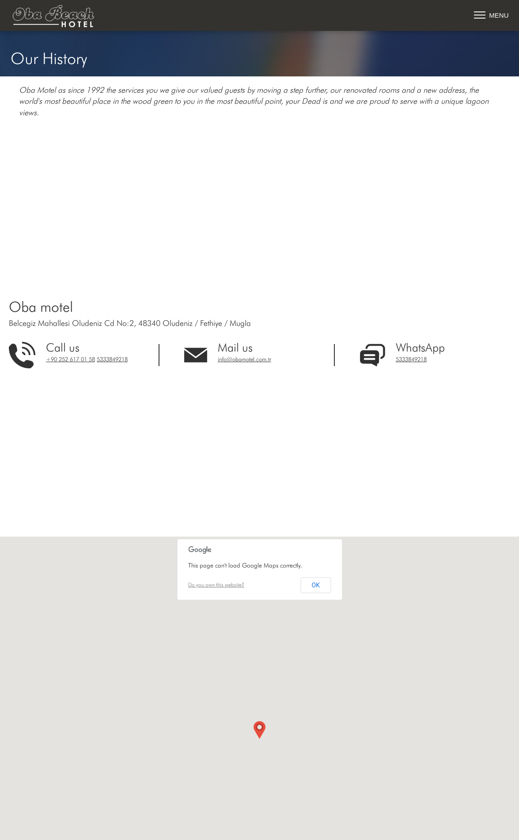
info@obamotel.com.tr (244, 360)
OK (316, 585)
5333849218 (112, 360)
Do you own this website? (216, 585)
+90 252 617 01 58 (70, 360)
